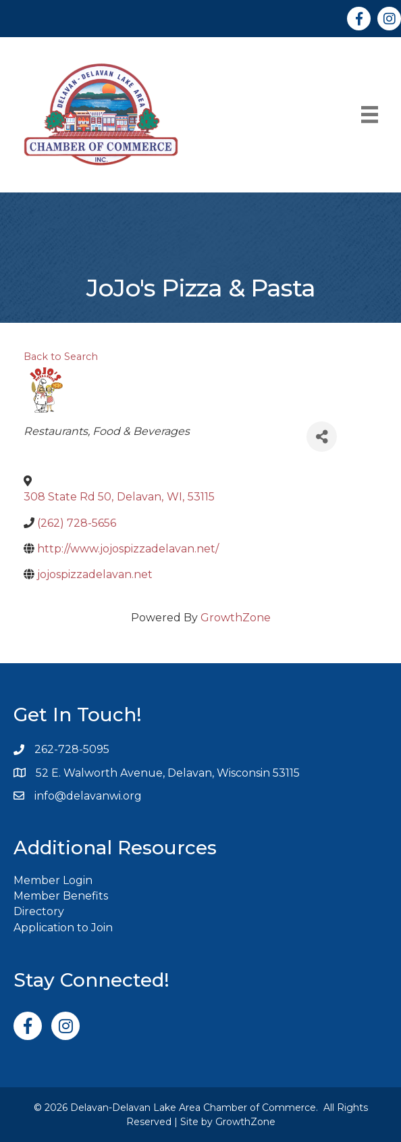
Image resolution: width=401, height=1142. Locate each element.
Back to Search (61, 357)
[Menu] (369, 114)
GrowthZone (235, 617)
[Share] (321, 436)
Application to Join (63, 927)
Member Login (53, 880)
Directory (39, 911)
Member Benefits (61, 895)
